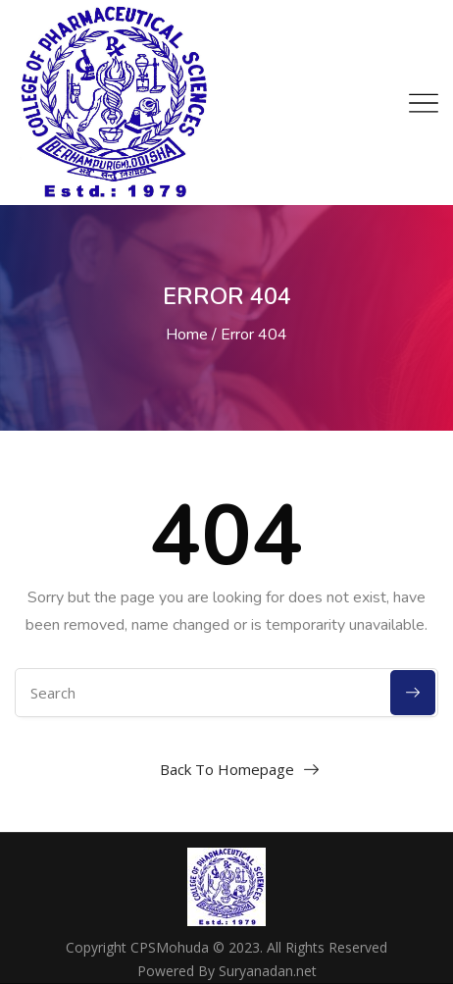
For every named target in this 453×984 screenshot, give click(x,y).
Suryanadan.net (268, 970)
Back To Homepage (227, 769)
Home (187, 334)
